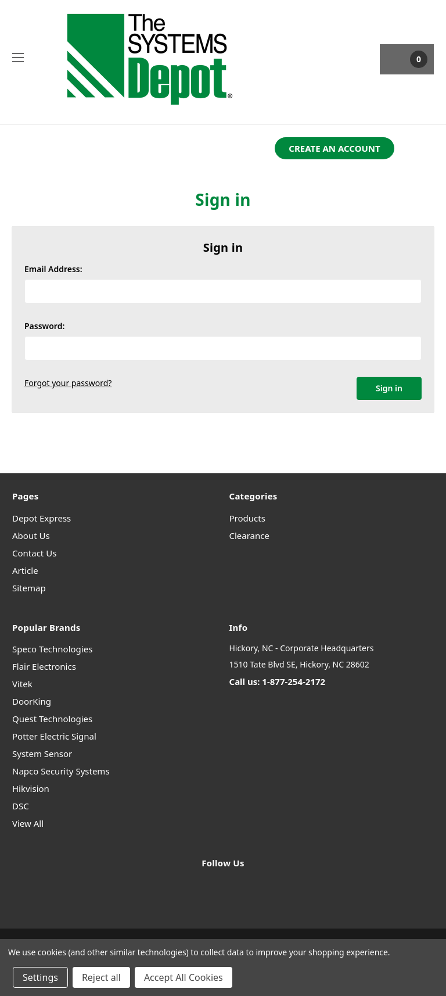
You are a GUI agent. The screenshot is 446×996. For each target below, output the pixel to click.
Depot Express (41, 518)
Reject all (101, 977)
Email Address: (53, 268)
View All (28, 823)
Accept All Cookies (183, 977)
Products (247, 518)
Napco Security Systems (61, 771)
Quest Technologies (52, 718)
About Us (31, 535)
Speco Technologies (52, 649)
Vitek (22, 684)
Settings (40, 977)
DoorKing (31, 701)
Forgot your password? (68, 382)
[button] (334, 148)
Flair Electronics (44, 666)
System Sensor (42, 753)
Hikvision (30, 788)
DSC (20, 806)
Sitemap (29, 588)
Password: (44, 325)
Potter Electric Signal (54, 736)
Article (25, 570)
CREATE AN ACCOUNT (334, 148)
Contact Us (34, 553)
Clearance (249, 535)
